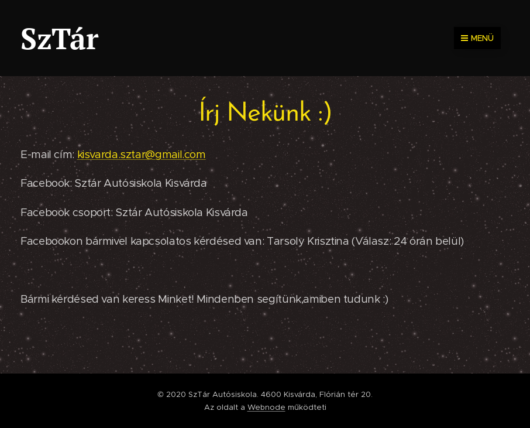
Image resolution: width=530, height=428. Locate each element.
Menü (477, 38)
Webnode (266, 407)
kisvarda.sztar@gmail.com (141, 154)
